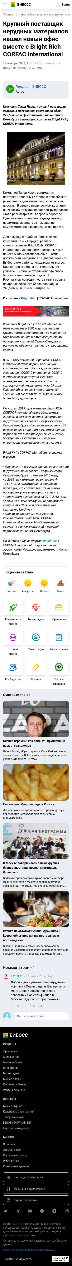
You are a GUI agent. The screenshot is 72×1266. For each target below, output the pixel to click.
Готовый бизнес (13, 651)
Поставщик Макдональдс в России (28, 804)
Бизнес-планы (59, 649)
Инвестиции (36, 649)
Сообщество (13, 679)
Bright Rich (28, 298)
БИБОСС (24, 4)
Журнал (36, 679)
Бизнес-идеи (36, 619)
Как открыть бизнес (13, 621)
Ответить (36, 1006)
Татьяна (16, 976)
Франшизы (59, 619)
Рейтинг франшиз (59, 681)
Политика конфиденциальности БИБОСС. (29, 1249)
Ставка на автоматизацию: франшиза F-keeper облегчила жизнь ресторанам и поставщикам (32, 935)
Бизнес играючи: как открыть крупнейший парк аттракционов (34, 743)
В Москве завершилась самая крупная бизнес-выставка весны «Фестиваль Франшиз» (31, 867)
